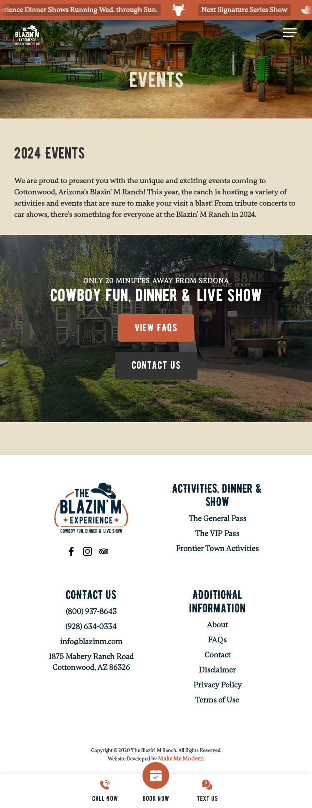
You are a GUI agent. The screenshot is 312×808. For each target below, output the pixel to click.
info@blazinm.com (91, 642)
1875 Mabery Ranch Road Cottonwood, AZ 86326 (91, 663)
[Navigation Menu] (290, 32)
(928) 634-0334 (91, 627)
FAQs (217, 641)
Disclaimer (217, 671)
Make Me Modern (181, 759)
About (217, 626)
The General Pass (217, 519)
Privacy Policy (217, 686)
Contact (217, 656)
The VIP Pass (217, 534)
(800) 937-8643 (91, 612)
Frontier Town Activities (217, 549)
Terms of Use (217, 701)
